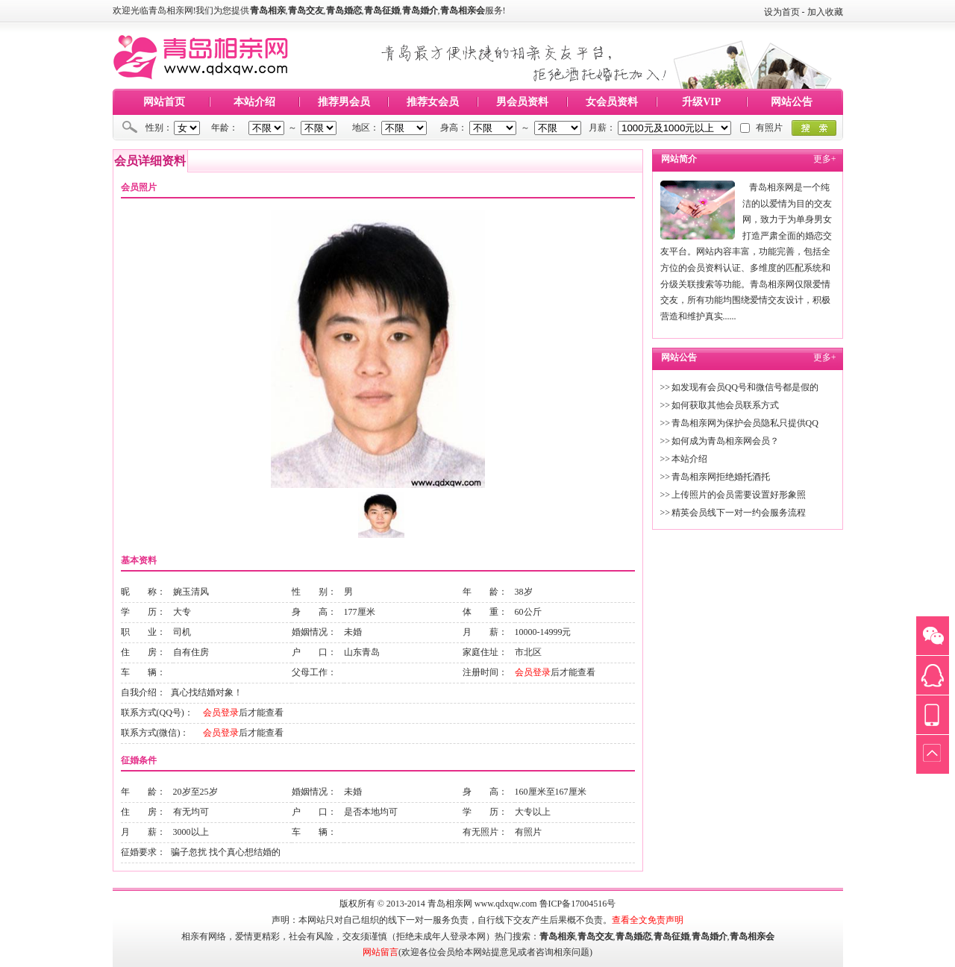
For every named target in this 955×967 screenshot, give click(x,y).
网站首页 (164, 101)
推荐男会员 (344, 101)
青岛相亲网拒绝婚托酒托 (720, 477)
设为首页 (782, 12)
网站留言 (380, 952)
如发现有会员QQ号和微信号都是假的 (744, 387)
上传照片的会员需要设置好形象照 (738, 494)
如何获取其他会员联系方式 (725, 405)
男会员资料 (522, 101)
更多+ (824, 159)
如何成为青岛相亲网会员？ (725, 441)
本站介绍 (254, 101)
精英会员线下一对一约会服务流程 (738, 512)
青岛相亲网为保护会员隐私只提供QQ (744, 423)
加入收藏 (825, 12)
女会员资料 (612, 101)
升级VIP (701, 101)
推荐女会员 (433, 101)
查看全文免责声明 (647, 920)
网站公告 (791, 101)
